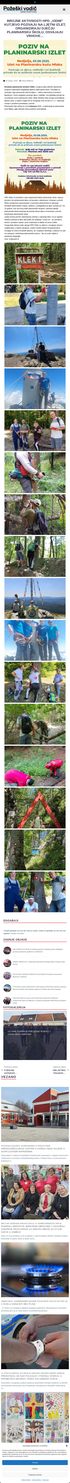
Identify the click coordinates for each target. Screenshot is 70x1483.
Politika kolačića (26, 1480)
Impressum (45, 1480)
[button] (67, 1446)
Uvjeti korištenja (36, 1480)
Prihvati (35, 1463)
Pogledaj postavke (35, 1475)
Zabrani (35, 1469)
